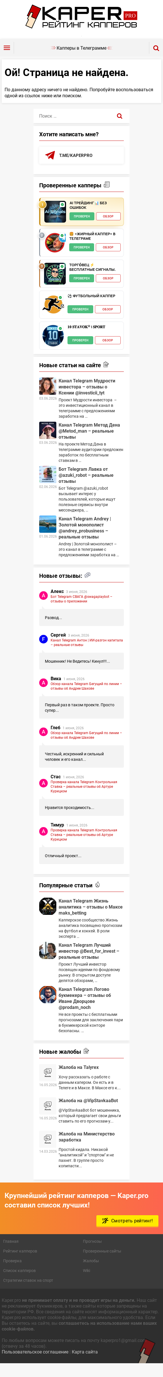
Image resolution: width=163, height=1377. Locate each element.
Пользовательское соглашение (35, 1364)
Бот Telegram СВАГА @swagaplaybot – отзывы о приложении (81, 611)
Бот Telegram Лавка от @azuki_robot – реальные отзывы (86, 488)
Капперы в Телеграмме (81, 60)
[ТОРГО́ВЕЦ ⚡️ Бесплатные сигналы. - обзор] (55, 286)
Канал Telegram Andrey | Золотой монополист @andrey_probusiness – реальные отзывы (85, 540)
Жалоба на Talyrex (79, 1080)
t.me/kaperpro (76, 168)
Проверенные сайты (102, 1263)
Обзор (108, 229)
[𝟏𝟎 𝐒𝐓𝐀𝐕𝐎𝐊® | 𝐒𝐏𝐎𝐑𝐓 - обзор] (53, 348)
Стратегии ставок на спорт (28, 1293)
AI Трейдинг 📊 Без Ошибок (88, 218)
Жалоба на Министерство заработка (87, 1149)
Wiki (86, 1283)
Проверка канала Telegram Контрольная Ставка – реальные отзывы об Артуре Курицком (84, 799)
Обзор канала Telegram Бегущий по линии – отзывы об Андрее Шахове (86, 698)
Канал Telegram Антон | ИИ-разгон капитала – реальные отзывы (87, 655)
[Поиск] (120, 128)
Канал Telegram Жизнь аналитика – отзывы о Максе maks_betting (91, 919)
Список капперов (19, 1283)
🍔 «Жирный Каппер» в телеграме (92, 249)
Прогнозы (92, 1254)
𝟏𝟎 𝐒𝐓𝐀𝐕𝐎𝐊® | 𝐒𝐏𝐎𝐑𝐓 (86, 339)
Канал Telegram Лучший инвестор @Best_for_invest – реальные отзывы (89, 963)
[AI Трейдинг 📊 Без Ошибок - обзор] (55, 224)
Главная (11, 1254)
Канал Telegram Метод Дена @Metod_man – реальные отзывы (89, 443)
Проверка (12, 1273)
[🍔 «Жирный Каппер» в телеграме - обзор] (55, 255)
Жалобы (91, 1273)
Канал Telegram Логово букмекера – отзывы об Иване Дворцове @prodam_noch (85, 1011)
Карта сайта (85, 1364)
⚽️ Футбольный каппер (91, 308)
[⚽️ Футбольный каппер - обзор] (53, 317)
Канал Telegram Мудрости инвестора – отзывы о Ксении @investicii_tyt (87, 399)
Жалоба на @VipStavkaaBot (88, 1113)
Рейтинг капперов (20, 1263)
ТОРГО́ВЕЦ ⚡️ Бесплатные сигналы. (92, 280)
